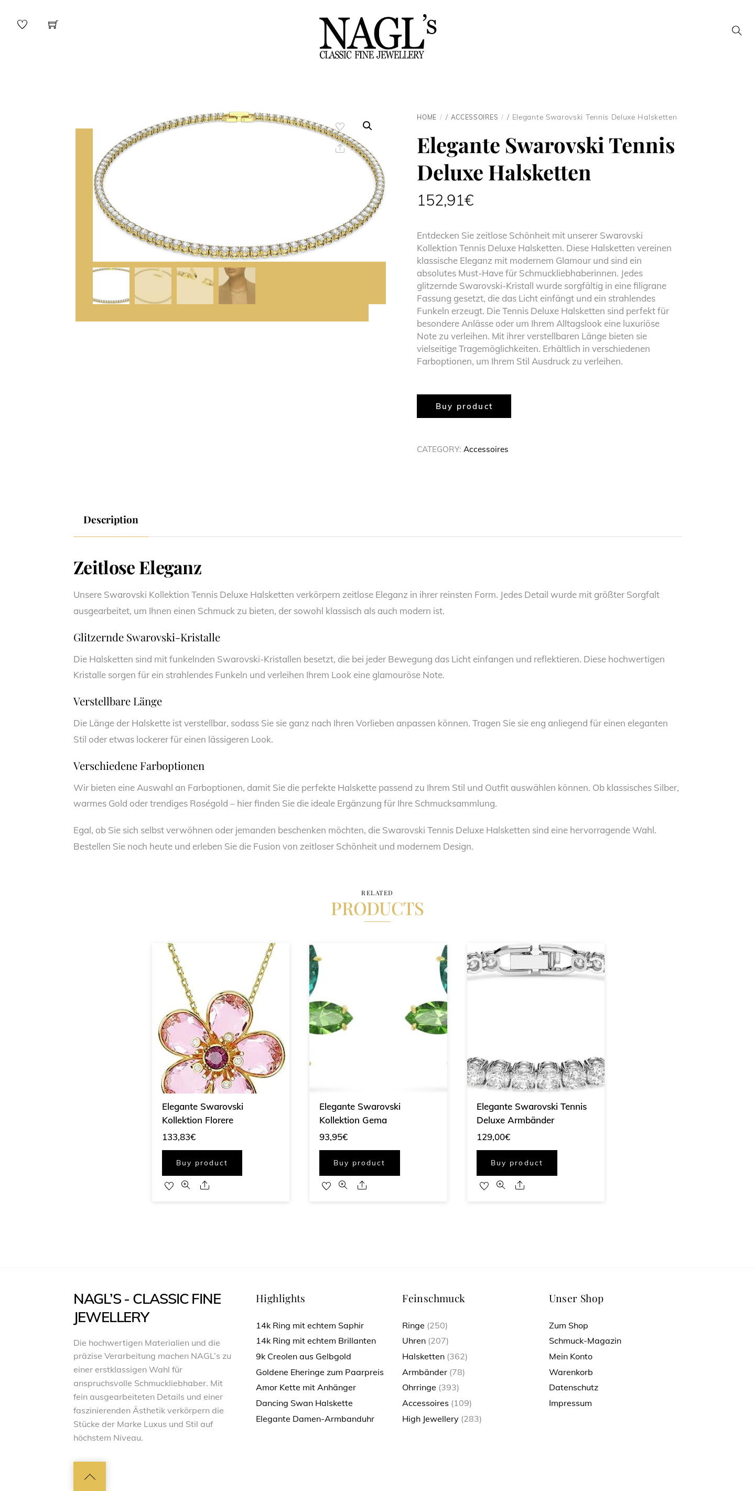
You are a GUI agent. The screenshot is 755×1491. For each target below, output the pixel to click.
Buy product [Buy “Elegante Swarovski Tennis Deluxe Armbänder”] (517, 1162)
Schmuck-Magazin (585, 1340)
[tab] (110, 519)
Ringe (413, 1325)
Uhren (414, 1340)
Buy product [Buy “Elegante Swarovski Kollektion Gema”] (359, 1162)
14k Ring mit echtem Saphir (310, 1325)
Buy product (464, 406)
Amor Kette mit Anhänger (306, 1387)
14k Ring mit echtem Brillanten (316, 1340)
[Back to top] (89, 1476)
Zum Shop (568, 1325)
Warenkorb (571, 1372)
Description (110, 519)
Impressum (570, 1403)
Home (427, 117)
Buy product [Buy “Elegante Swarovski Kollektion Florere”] (202, 1162)
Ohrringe (419, 1387)
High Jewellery (430, 1418)
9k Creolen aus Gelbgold (303, 1356)
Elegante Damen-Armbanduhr (315, 1418)
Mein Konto (570, 1356)
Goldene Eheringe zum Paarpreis (320, 1372)
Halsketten (423, 1356)
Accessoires (475, 117)
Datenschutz (573, 1387)
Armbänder (424, 1372)
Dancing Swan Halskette (304, 1403)
